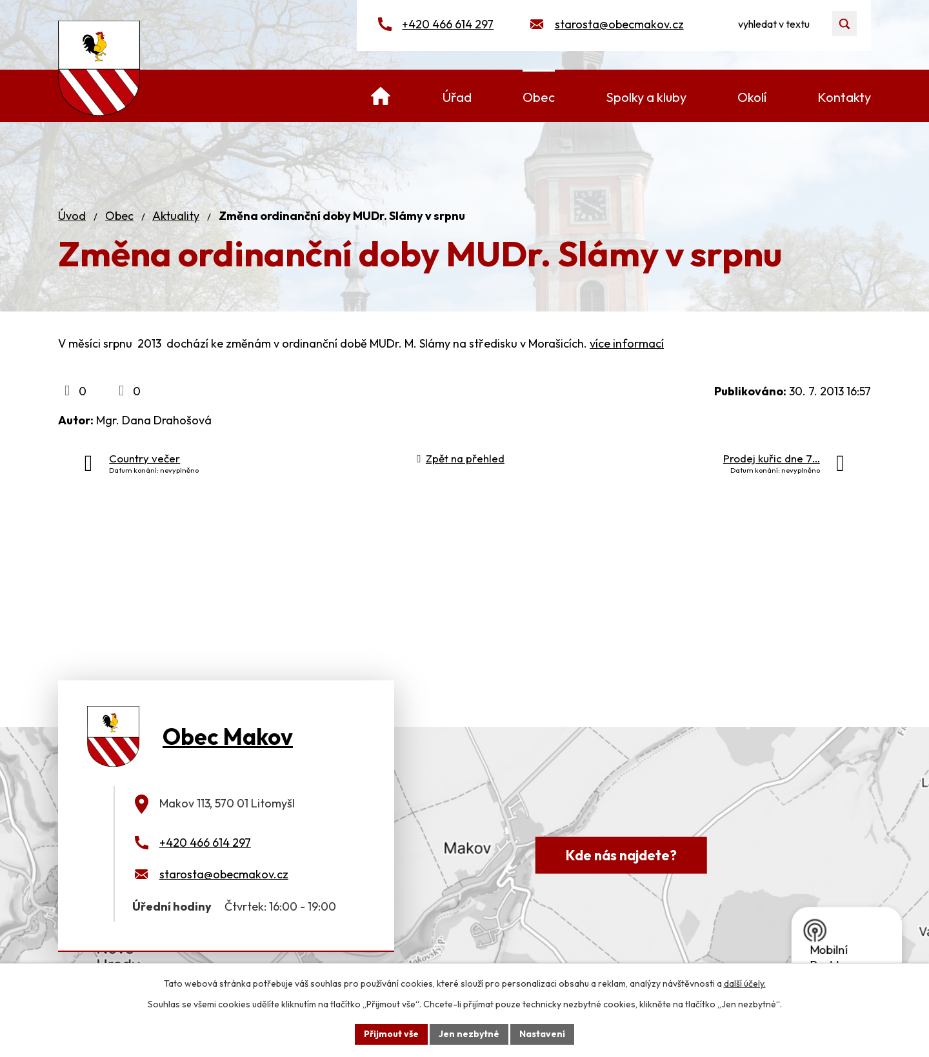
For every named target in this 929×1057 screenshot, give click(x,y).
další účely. (745, 983)
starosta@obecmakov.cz (619, 24)
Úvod (72, 215)
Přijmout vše (391, 1034)
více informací (627, 343)
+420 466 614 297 (448, 24)
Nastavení (542, 1034)
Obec (119, 215)
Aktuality (175, 215)
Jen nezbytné (469, 1034)
